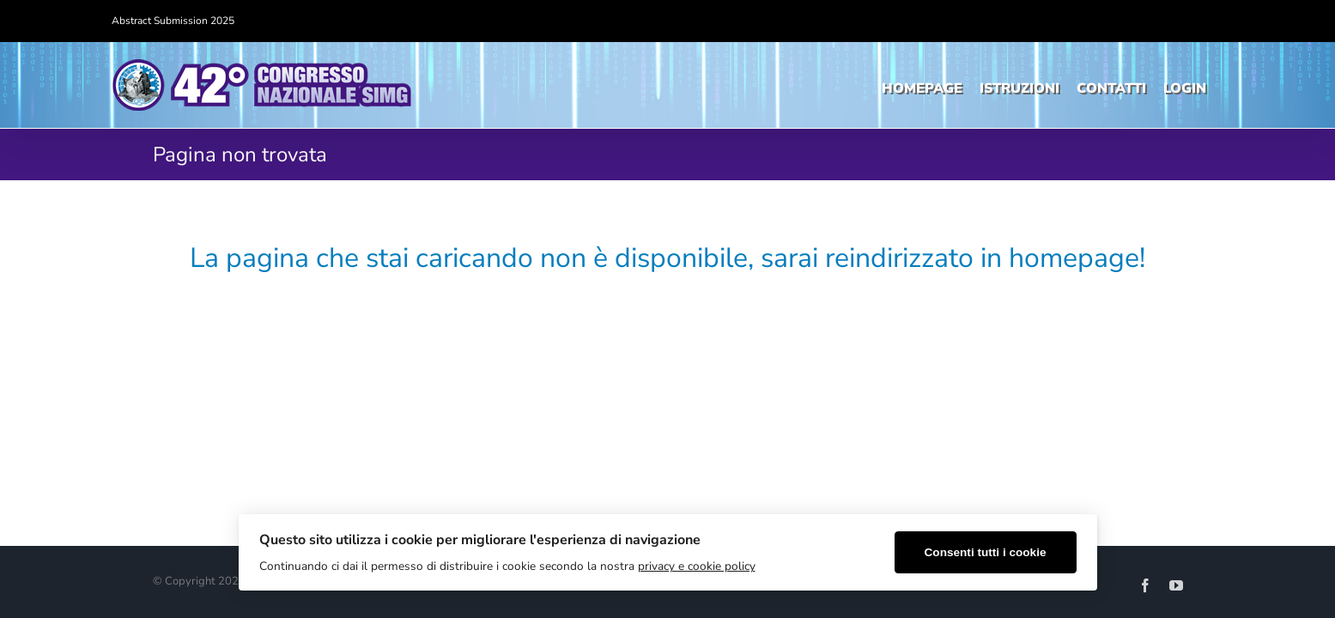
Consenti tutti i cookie (986, 552)
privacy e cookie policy (696, 566)
